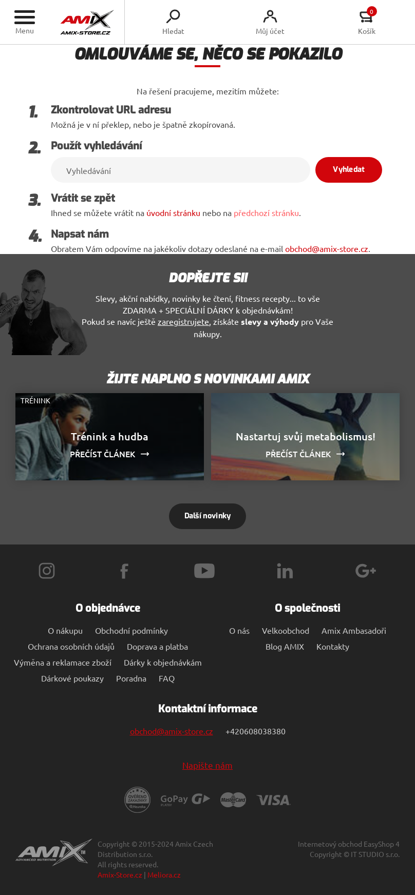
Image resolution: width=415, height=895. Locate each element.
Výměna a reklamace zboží (62, 662)
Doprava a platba (157, 646)
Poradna (131, 678)
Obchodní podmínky (131, 630)
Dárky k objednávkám (163, 662)
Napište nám (207, 765)
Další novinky (207, 516)
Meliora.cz (164, 874)
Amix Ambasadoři (354, 630)
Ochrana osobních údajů (71, 646)
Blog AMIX (285, 646)
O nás (239, 630)
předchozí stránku (266, 212)
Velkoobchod (285, 630)
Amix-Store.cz (120, 874)
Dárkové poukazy (72, 678)
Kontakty (332, 646)
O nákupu (65, 630)
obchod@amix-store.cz (326, 248)
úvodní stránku (173, 212)
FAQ (167, 678)
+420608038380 (255, 731)
